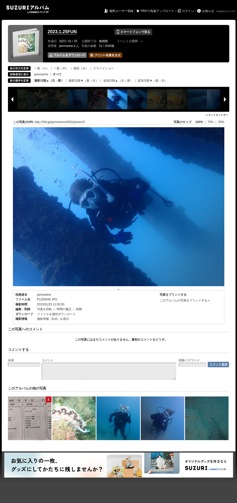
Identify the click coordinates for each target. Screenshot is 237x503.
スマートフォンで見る (133, 32)
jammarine (41, 74)
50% (221, 122)
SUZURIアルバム (28, 9)
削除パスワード (189, 360)
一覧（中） (61, 68)
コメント (48, 360)
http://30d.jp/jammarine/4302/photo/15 (60, 122)
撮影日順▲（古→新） (49, 80)
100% (199, 122)
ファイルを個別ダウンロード (56, 314)
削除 (79, 309)
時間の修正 (64, 309)
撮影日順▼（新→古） (83, 80)
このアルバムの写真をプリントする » (185, 300)
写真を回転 (44, 309)
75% (211, 122)
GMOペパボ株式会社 (226, 11)
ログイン (188, 11)
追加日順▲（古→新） (118, 80)
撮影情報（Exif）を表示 (53, 319)
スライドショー (103, 68)
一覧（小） (41, 68)
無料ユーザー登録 (121, 11)
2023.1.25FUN (62, 31)
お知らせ (208, 11)
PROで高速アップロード (157, 11)
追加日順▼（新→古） (152, 80)
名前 (11, 360)
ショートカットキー (217, 115)
